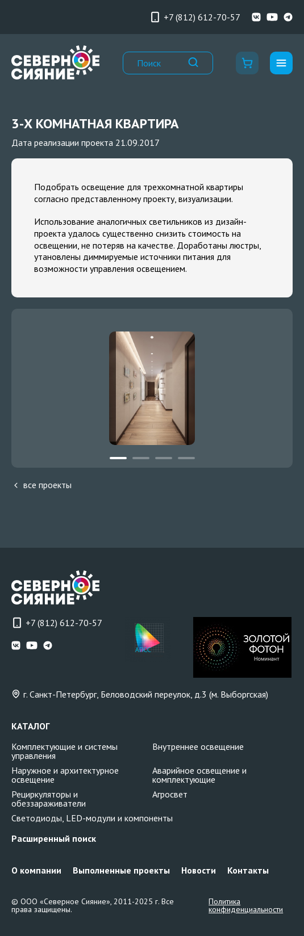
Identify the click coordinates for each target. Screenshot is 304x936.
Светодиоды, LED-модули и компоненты (92, 818)
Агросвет (170, 794)
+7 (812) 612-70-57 (194, 17)
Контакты (248, 870)
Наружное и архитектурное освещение (65, 775)
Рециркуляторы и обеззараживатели (48, 798)
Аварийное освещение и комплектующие (199, 775)
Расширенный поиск (53, 838)
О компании (36, 870)
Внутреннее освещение (198, 746)
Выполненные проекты (121, 870)
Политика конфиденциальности (246, 905)
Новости (198, 870)
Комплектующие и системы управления (64, 751)
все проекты (41, 484)
